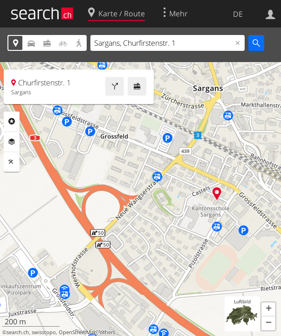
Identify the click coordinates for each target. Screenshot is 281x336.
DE (238, 14)
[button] (268, 309)
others (107, 332)
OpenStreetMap (78, 332)
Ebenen (12, 142)
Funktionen (12, 162)
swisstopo (44, 332)
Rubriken (12, 121)
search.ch (18, 332)
